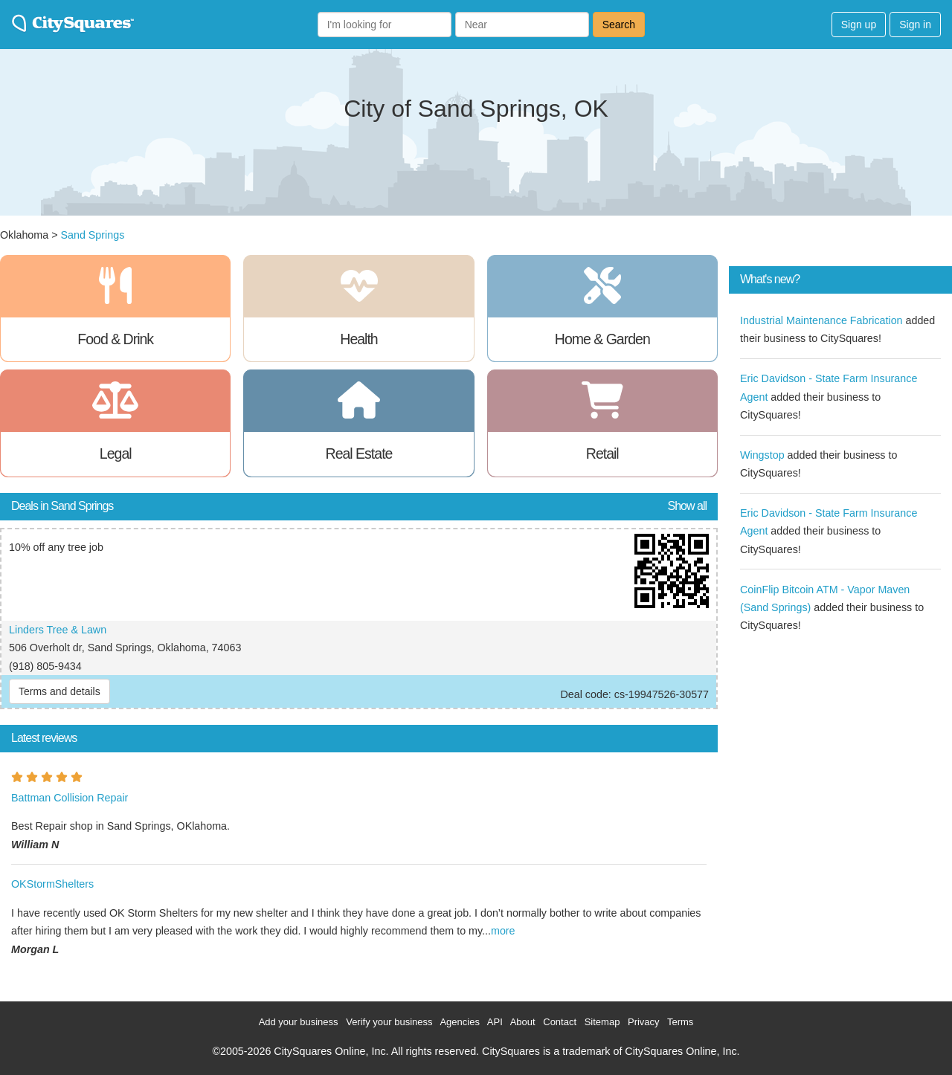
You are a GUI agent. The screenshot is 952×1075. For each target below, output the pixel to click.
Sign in (915, 24)
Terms (680, 1021)
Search (618, 24)
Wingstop (762, 455)
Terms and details (59, 691)
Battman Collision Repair (69, 798)
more (503, 931)
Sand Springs (92, 235)
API (495, 1021)
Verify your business (389, 1021)
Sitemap (602, 1021)
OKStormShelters (52, 884)
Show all (687, 506)
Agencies (459, 1021)
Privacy (644, 1021)
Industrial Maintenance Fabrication (821, 320)
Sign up (858, 24)
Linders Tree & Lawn (57, 630)
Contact (559, 1021)
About (523, 1021)
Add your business (298, 1021)
